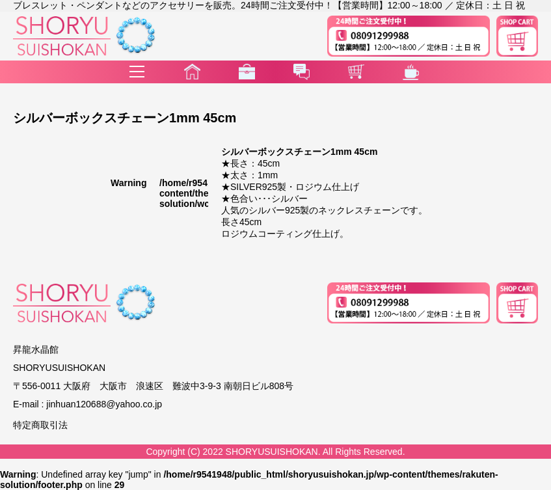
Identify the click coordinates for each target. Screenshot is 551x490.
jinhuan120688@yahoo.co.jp (104, 404)
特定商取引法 (40, 425)
